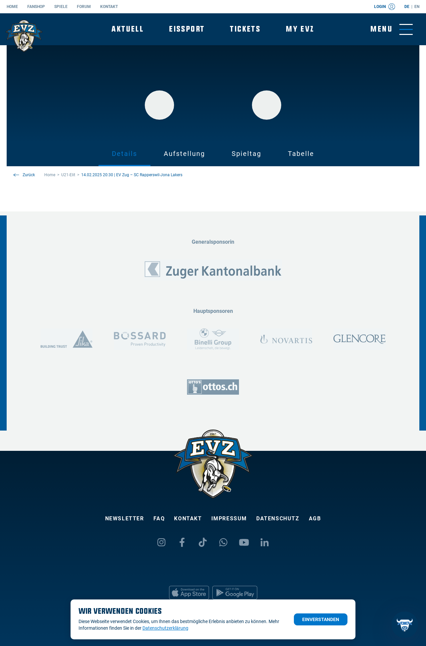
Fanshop (36, 6)
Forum (84, 6)
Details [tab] (124, 154)
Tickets (245, 29)
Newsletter (124, 518)
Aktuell (127, 29)
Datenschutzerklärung (165, 628)
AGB (315, 518)
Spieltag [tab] (246, 154)
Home (12, 6)
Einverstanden (320, 619)
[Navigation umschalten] (391, 29)
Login (384, 6)
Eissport (187, 29)
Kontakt (109, 6)
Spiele (61, 6)
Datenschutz (278, 518)
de (406, 6)
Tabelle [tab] (301, 154)
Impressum (229, 518)
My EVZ (300, 29)
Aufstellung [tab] (184, 154)
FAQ (159, 518)
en (416, 6)
